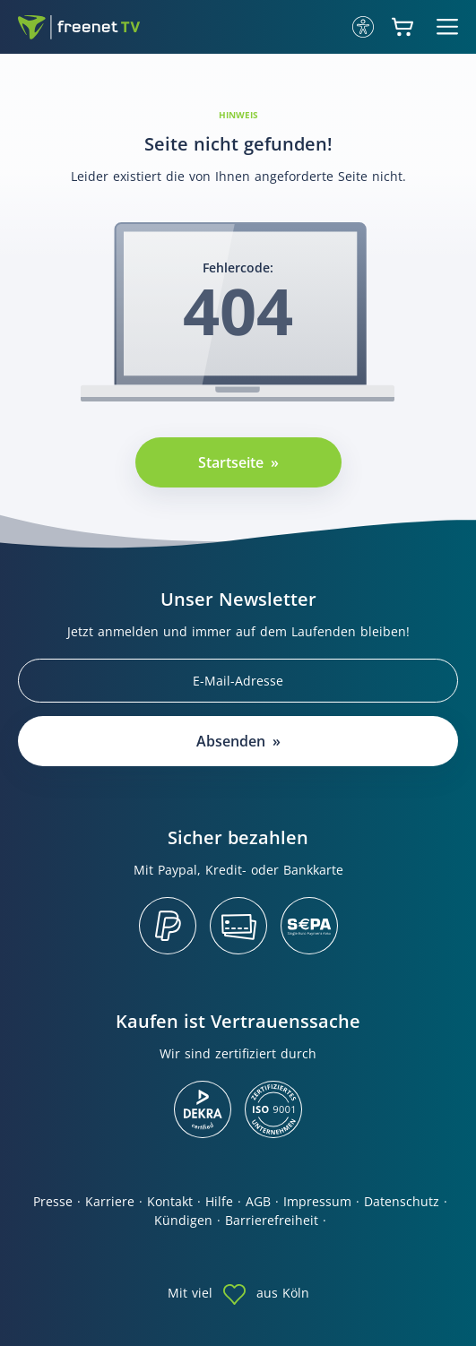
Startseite (231, 462)
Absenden (230, 741)
